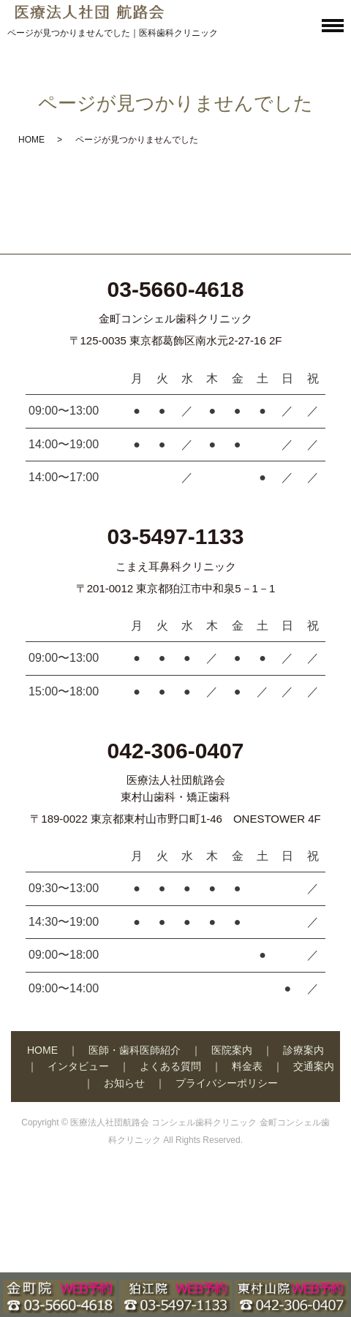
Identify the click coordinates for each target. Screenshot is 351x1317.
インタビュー (78, 1066)
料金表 (247, 1066)
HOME (31, 140)
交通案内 (313, 1066)
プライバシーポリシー (227, 1083)
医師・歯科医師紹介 (134, 1050)
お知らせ (124, 1083)
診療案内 (303, 1050)
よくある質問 (170, 1066)
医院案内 (231, 1050)
